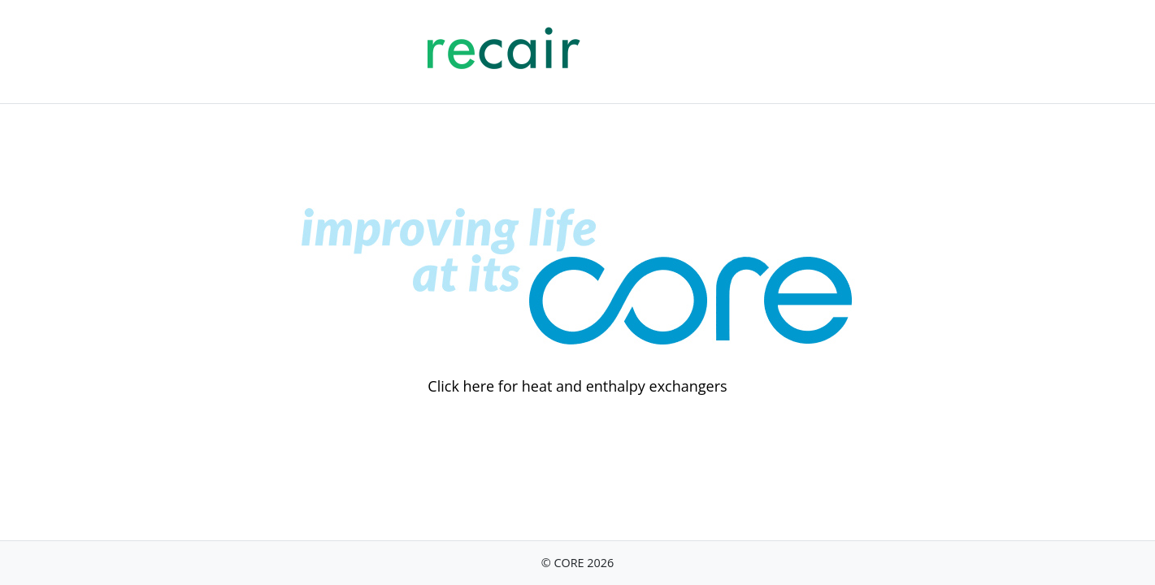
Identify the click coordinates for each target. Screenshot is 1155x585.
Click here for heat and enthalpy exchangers (577, 386)
